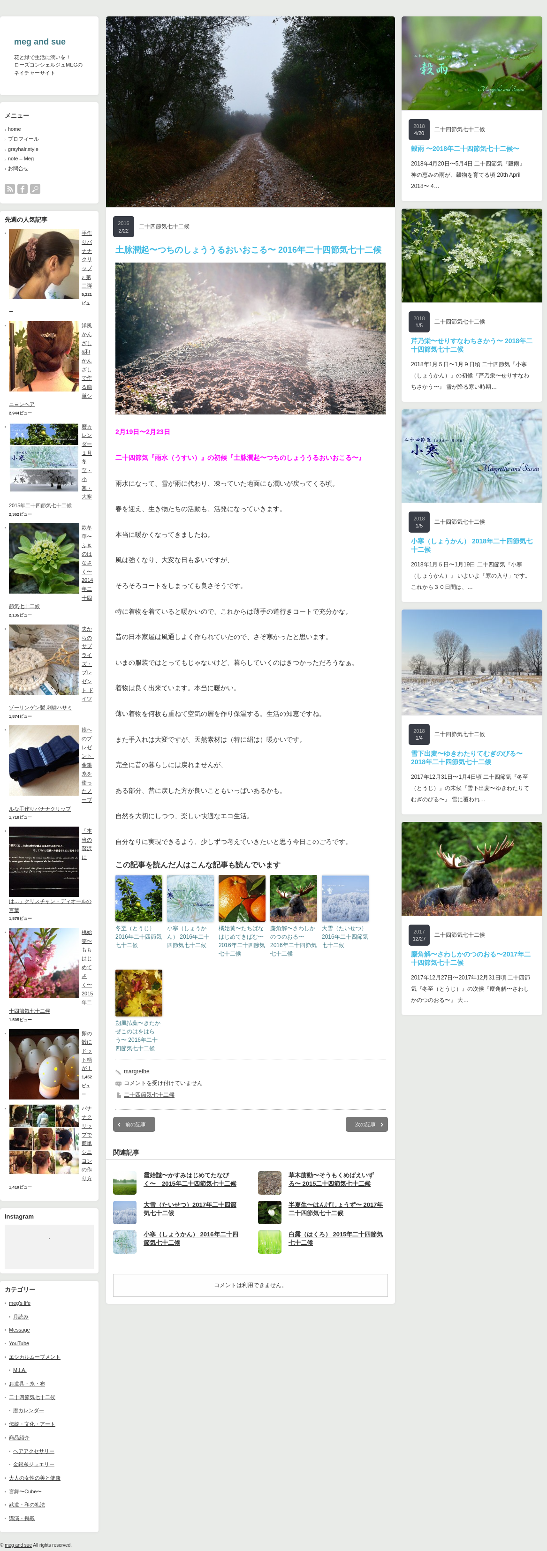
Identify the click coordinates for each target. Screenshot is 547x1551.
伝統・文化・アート (32, 1424)
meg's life (19, 1303)
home (14, 129)
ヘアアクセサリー (33, 1451)
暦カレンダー (28, 1410)
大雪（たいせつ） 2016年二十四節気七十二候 (345, 937)
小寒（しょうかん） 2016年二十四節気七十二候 (188, 937)
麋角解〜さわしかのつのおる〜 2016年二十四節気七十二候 (293, 941)
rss (10, 189)
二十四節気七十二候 (32, 1397)
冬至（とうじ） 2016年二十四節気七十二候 (138, 937)
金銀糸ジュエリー (33, 1464)
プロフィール (23, 139)
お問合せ (18, 168)
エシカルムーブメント (35, 1357)
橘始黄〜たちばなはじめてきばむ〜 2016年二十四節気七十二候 (242, 941)
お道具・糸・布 (27, 1383)
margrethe (137, 1071)
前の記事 (135, 1124)
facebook (22, 189)
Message (19, 1330)
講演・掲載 (22, 1518)
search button (35, 189)
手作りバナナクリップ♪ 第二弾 (87, 259)
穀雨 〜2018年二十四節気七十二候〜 (465, 148)
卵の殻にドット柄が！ (87, 1051)
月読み (21, 1316)
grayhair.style (23, 149)
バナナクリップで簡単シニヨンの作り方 (87, 1144)
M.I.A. (20, 1370)
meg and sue (40, 41)
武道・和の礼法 (27, 1504)
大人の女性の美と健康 (35, 1478)
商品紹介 (19, 1437)
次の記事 (365, 1124)
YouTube (19, 1343)
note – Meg (21, 158)
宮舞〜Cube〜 (25, 1491)
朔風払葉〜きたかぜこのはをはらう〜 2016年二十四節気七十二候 (137, 1036)
